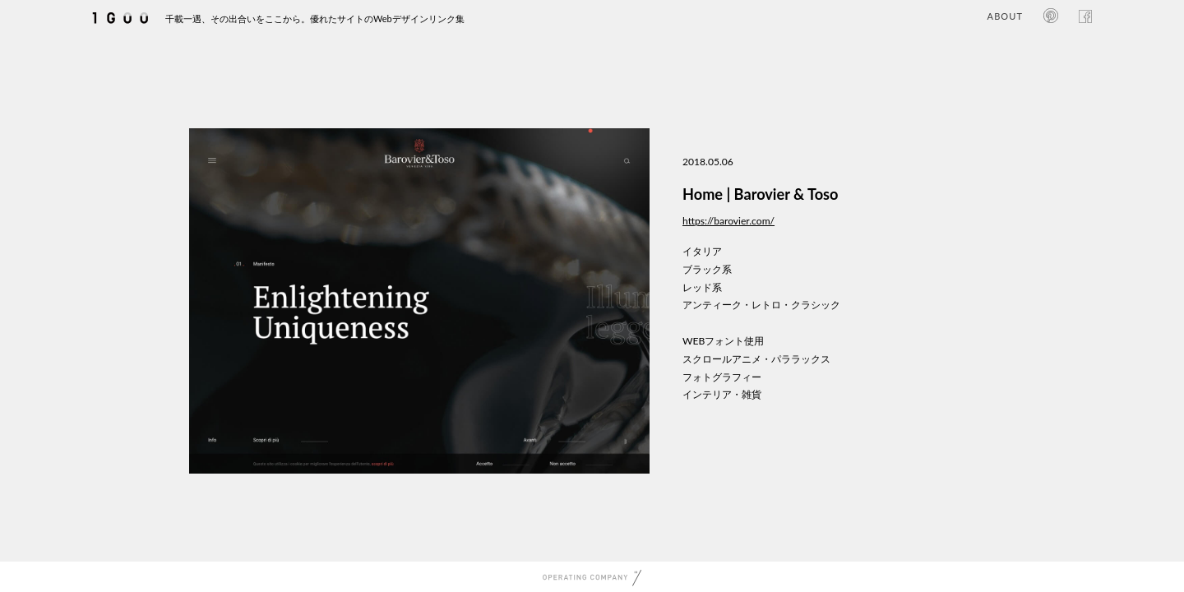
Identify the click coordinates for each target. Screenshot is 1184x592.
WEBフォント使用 (723, 341)
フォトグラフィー (721, 377)
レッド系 (702, 287)
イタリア (702, 251)
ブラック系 (707, 269)
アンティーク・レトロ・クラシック (761, 304)
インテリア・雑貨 (721, 394)
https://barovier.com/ (728, 221)
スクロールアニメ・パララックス (756, 359)
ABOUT (1005, 16)
